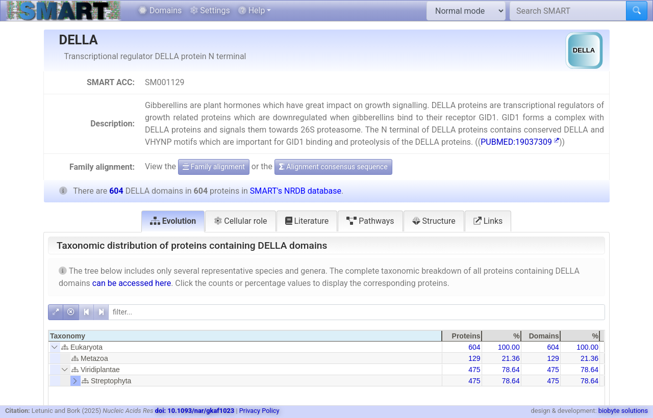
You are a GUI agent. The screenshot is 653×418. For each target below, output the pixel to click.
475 (474, 369)
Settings (210, 10)
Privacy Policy (259, 410)
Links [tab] (488, 221)
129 (474, 358)
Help (251, 10)
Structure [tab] (434, 221)
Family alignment (214, 167)
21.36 (511, 358)
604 (474, 347)
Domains (160, 10)
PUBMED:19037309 (520, 142)
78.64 (511, 369)
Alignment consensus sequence (333, 167)
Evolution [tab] (173, 221)
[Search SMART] (568, 10)
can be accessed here (131, 283)
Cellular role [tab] (240, 221)
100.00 (509, 347)
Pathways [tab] (370, 221)
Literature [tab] (307, 221)
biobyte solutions (623, 410)
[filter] (356, 312)
